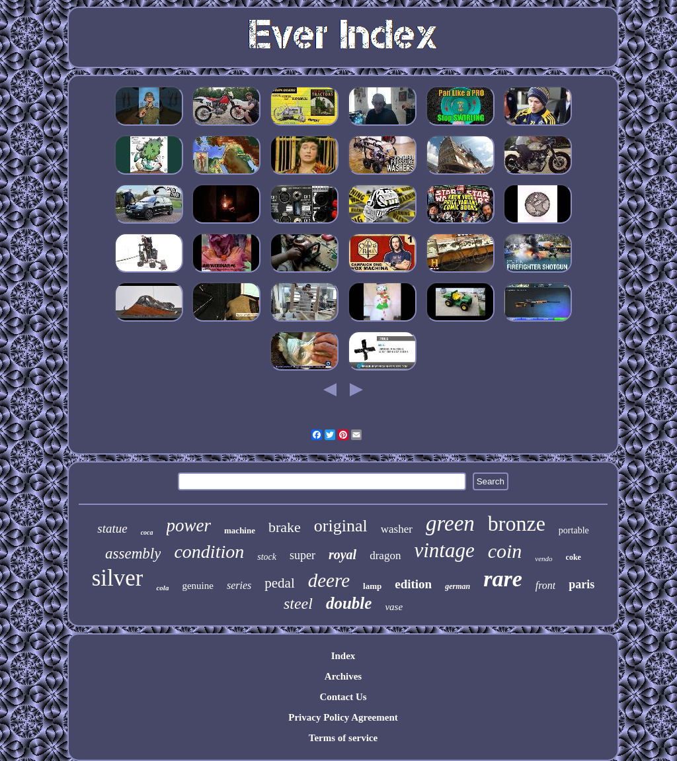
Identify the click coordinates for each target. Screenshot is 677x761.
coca (147, 532)
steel (298, 603)
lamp (372, 586)
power (189, 525)
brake (284, 527)
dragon (385, 555)
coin (505, 551)
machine (239, 530)
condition (209, 551)
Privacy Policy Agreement (343, 717)
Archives (343, 676)
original (341, 525)
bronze (516, 523)
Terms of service (343, 738)
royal (342, 554)
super (302, 555)
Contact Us (342, 697)
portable (574, 530)
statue (112, 528)
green (450, 523)
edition (413, 584)
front (546, 585)
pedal (279, 583)
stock (266, 557)
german (457, 586)
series (239, 585)
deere (329, 580)
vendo (543, 558)
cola (162, 588)
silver (117, 578)
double (349, 603)
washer (397, 529)
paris (581, 584)
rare (502, 578)
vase (394, 607)
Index (343, 655)
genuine (197, 585)
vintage (444, 550)
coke (573, 557)
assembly (133, 553)
